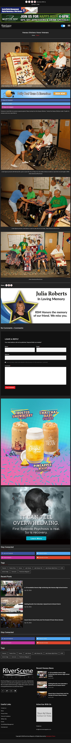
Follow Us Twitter (43, 553)
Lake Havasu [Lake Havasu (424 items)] (28, 568)
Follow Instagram (7, 557)
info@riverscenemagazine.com (43, 729)
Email (38, 346)
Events (2, 721)
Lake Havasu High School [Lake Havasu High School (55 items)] (51, 568)
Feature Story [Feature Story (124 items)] (12, 568)
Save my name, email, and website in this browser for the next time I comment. (27, 362)
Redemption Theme (50, 736)
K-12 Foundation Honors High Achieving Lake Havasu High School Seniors (46, 587)
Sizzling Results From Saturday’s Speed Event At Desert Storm (42, 604)
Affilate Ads (4, 719)
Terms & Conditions (5, 716)
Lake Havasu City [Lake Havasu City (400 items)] (38, 568)
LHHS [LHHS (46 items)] (61, 568)
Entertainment (4, 727)
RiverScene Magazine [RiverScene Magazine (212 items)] (24, 571)
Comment (8, 366)
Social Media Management (7, 724)
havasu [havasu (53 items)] (20, 568)
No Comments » (22, 86)
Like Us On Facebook (8, 553)
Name (7, 346)
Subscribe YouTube (43, 557)
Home (33, 35)
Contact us (3, 708)
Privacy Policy (4, 713)
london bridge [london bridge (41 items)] (5, 571)
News (2, 710)
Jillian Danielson (5, 86)
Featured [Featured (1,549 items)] (4, 568)
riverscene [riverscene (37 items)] (14, 571)
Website (7, 354)
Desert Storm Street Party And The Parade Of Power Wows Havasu (43, 620)
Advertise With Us (41, 2)
